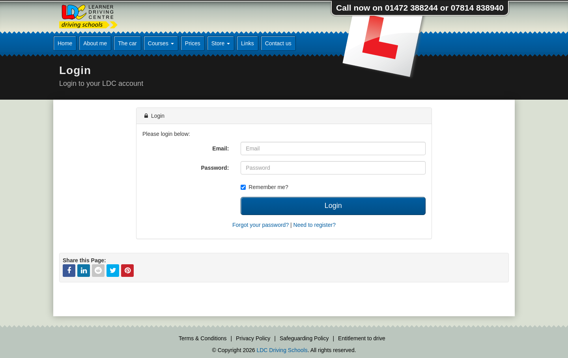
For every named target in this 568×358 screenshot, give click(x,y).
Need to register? (314, 225)
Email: (220, 148)
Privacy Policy (253, 338)
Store (220, 43)
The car (127, 43)
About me (95, 43)
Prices (192, 43)
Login (333, 206)
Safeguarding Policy (304, 338)
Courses (161, 43)
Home (65, 43)
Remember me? (264, 187)
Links (247, 43)
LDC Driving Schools (281, 350)
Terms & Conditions (202, 338)
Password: (215, 168)
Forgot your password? (260, 225)
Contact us (278, 43)
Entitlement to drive (361, 338)
